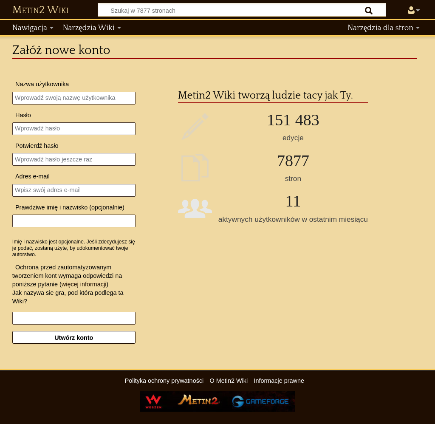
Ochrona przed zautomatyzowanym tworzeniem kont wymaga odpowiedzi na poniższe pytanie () (67, 276)
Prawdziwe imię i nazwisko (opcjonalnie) (69, 207)
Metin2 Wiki (40, 10)
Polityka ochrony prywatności (164, 380)
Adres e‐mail (32, 176)
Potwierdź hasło (37, 145)
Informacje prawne (279, 380)
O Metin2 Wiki (229, 380)
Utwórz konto (73, 337)
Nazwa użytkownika (42, 84)
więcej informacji (84, 284)
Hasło (23, 115)
